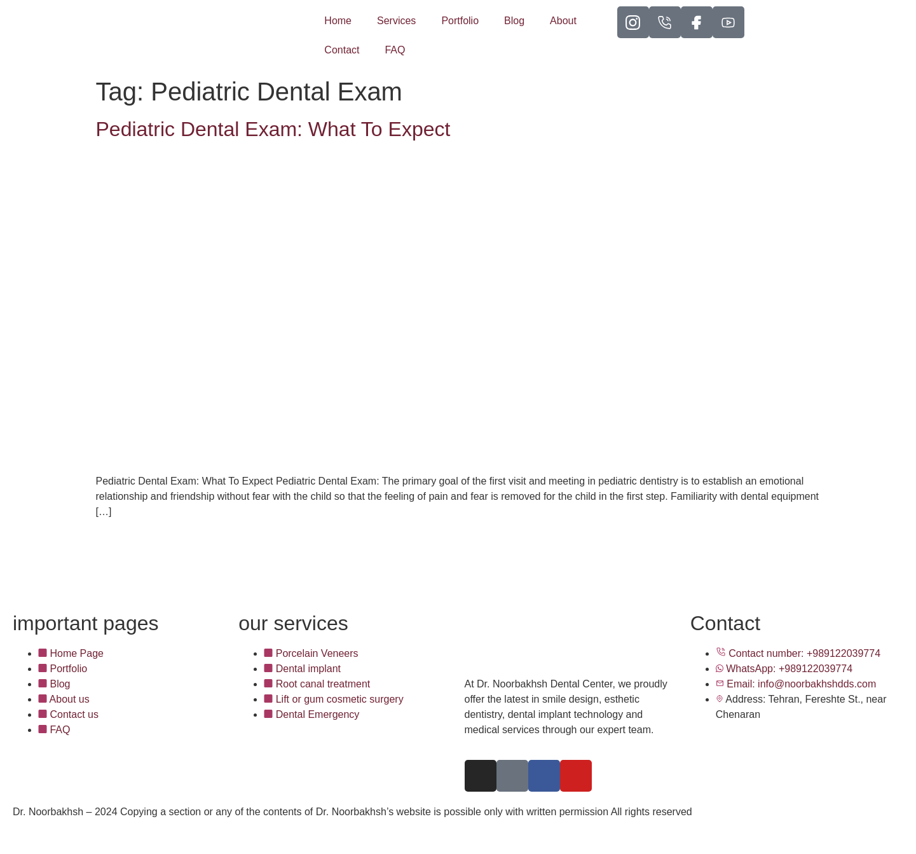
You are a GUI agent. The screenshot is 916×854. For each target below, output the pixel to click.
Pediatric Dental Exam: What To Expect (273, 129)
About (563, 20)
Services (396, 20)
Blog (514, 20)
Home (338, 20)
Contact (341, 50)
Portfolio (460, 20)
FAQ (395, 50)
